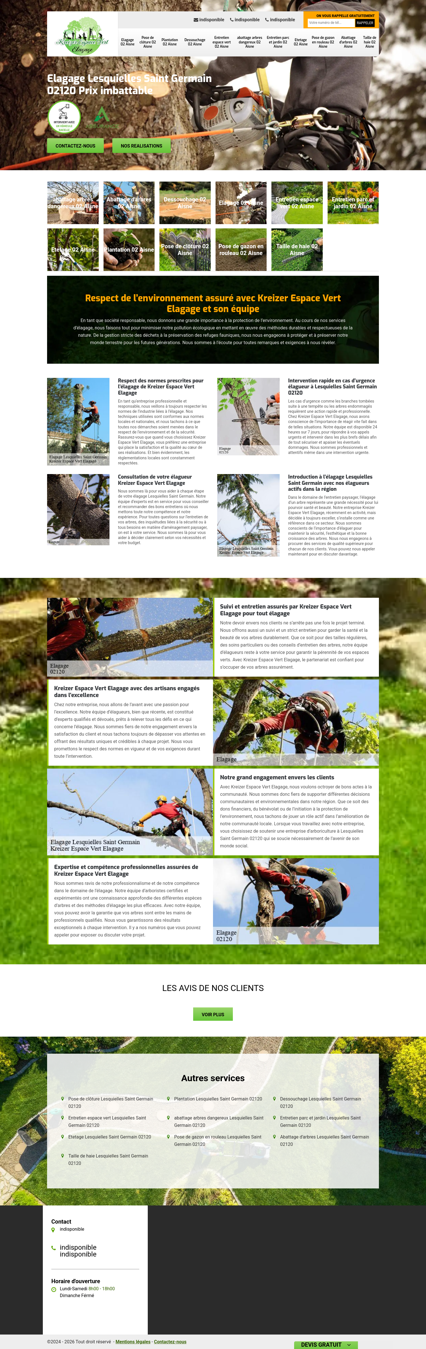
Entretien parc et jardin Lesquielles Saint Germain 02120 (320, 1121)
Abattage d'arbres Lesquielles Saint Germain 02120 (324, 1140)
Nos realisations (141, 146)
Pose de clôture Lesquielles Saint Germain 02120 (110, 1102)
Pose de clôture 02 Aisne (148, 42)
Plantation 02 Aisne (170, 42)
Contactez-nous (75, 146)
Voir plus (213, 1014)
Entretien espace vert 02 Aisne (222, 42)
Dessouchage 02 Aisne (195, 42)
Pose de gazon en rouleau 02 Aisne (323, 42)
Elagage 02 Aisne (127, 42)
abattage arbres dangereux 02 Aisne (249, 42)
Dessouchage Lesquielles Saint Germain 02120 (320, 1102)
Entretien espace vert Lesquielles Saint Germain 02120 (107, 1121)
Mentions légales (132, 1341)
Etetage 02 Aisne (301, 42)
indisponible (209, 19)
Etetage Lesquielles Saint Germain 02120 (109, 1137)
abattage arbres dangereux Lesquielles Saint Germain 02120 (218, 1121)
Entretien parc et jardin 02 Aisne (278, 42)
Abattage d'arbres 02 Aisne (348, 42)
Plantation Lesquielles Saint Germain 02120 (218, 1099)
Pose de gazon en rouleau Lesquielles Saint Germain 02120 (217, 1140)
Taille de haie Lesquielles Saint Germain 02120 (108, 1159)
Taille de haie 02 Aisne (369, 42)
